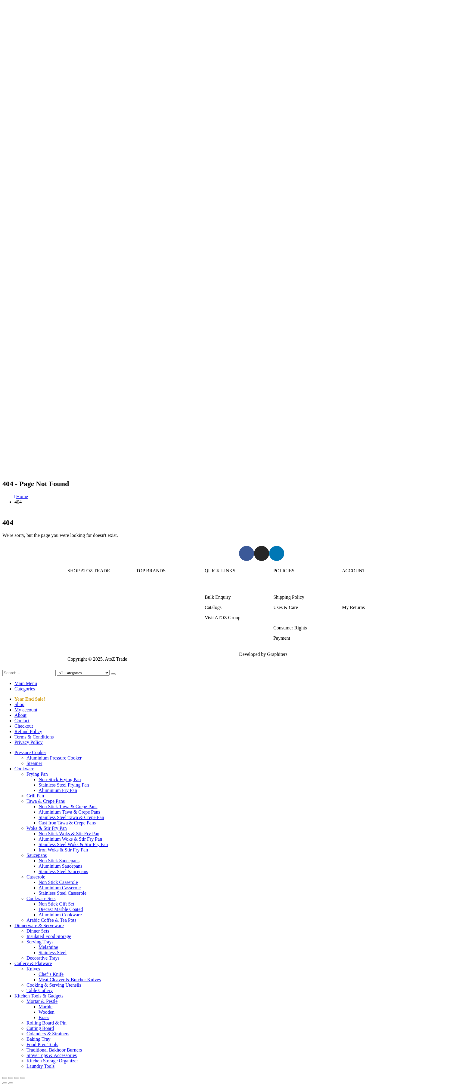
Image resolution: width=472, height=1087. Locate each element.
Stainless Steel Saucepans (63, 871)
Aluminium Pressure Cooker (54, 757)
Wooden (46, 1012)
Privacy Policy (28, 742)
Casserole (35, 876)
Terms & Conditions (292, 617)
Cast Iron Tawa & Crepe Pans (67, 822)
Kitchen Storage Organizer (52, 1060)
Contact (22, 720)
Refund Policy (28, 731)
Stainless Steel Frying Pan (64, 784)
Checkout (23, 726)
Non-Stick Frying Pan (60, 779)
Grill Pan (35, 795)
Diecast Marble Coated (61, 909)
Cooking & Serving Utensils (53, 985)
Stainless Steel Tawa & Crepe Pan (71, 817)
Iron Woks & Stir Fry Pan (63, 849)
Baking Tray (38, 1039)
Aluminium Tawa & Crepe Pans (69, 811)
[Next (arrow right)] (10, 1083)
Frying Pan (37, 774)
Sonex (142, 586)
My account (25, 709)
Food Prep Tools (42, 1044)
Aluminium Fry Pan (58, 790)
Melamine (48, 947)
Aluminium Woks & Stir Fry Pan (70, 839)
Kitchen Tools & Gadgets (91, 627)
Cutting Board (40, 1028)
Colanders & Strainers (47, 1033)
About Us (214, 586)
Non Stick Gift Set (56, 903)
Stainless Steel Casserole (62, 893)
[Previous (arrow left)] (4, 1083)
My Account (354, 597)
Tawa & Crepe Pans (45, 801)
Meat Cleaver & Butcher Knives (70, 979)
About (20, 715)
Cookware (77, 597)
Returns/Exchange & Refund (301, 586)
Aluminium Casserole (60, 887)
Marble (45, 1006)
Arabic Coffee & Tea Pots (51, 920)
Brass (44, 1017)
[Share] (16, 1078)
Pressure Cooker (83, 586)
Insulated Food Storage (48, 936)
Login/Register (356, 586)
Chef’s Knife (51, 974)
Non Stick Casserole (58, 882)
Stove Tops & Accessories (51, 1055)
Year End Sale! (29, 699)
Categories (24, 688)
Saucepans (36, 855)
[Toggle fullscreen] (10, 1078)
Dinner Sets (37, 930)
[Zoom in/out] (4, 1078)
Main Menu (25, 683)
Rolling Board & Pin (46, 1022)
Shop (19, 704)
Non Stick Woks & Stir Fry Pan (69, 833)
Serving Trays (39, 941)
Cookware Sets (40, 898)
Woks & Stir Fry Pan (46, 828)
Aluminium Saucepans (60, 866)
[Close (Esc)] (22, 1078)
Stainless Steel (53, 952)
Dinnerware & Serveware (91, 607)
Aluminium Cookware (60, 914)
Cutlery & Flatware (86, 617)
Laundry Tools (40, 1066)
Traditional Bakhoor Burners (54, 1049)
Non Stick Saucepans (59, 860)
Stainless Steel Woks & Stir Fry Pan (73, 844)
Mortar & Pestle (41, 1001)
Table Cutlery (39, 990)
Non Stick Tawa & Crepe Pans (68, 806)
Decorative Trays (43, 958)
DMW (142, 638)
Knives (33, 968)
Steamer (34, 763)
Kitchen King (149, 597)
